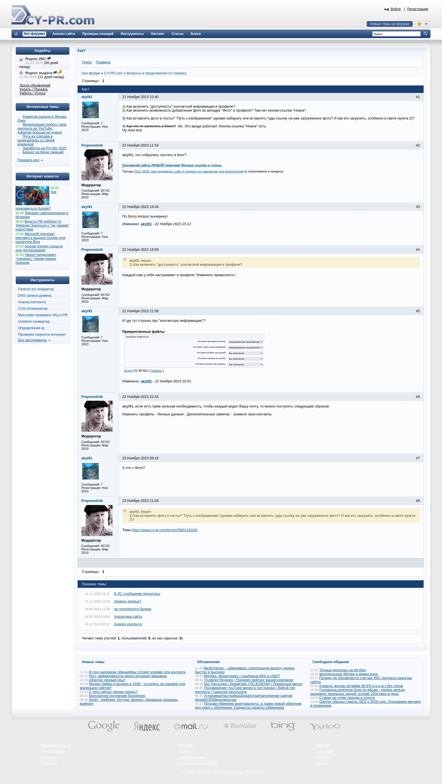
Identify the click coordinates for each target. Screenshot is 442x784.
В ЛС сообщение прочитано (137, 594)
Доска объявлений (35, 85)
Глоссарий (325, 751)
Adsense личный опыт (107, 680)
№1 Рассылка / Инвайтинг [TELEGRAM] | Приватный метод (253, 684)
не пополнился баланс (133, 609)
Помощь (185, 751)
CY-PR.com (234, 772)
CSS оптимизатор (33, 309)
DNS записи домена (34, 296)
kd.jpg (128, 370)
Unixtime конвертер (34, 322)
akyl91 (146, 224)
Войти (396, 9)
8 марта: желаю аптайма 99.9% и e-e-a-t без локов (361, 686)
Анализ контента (128, 624)
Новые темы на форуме (390, 24)
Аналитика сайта (128, 617)
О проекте (49, 763)
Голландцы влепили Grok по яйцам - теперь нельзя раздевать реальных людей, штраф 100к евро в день (357, 692)
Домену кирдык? (128, 601)
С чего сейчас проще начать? (113, 692)
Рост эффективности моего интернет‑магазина (128, 676)
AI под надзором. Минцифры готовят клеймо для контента (137, 672)
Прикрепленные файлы (143, 332)
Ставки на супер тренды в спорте (347, 698)
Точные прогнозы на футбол (342, 670)
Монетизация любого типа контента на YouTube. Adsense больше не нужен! (41, 128)
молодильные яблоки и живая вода (348, 674)
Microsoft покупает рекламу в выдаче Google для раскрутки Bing (40, 238)
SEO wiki (323, 745)
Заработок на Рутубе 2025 (44, 148)
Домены (323, 757)
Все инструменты (32, 340)
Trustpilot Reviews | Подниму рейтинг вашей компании (248, 680)
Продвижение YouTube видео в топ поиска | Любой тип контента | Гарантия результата (245, 690)
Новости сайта (53, 751)
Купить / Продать (34, 89)
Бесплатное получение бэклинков (117, 696)
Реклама (185, 745)
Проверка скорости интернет (42, 334)
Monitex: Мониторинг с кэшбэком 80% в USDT (242, 676)
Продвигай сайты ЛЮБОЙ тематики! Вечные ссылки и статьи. (172, 165)
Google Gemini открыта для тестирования (39, 248)
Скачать (156, 370)
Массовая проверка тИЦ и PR (43, 315)
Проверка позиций (56, 745)
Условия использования (198, 763)
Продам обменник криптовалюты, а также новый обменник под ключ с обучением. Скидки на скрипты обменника (248, 706)
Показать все (28, 160)
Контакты (48, 757)
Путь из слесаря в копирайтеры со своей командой (36, 140)
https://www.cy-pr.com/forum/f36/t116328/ (164, 530)
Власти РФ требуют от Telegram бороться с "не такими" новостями (42, 225)
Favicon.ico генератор (36, 289)
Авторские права (192, 757)
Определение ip (31, 328)
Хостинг (322, 763)
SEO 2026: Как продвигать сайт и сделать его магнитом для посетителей (189, 171)
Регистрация (417, 9)
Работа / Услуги (32, 93)
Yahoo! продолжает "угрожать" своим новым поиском (36, 259)
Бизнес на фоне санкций (43, 152)
